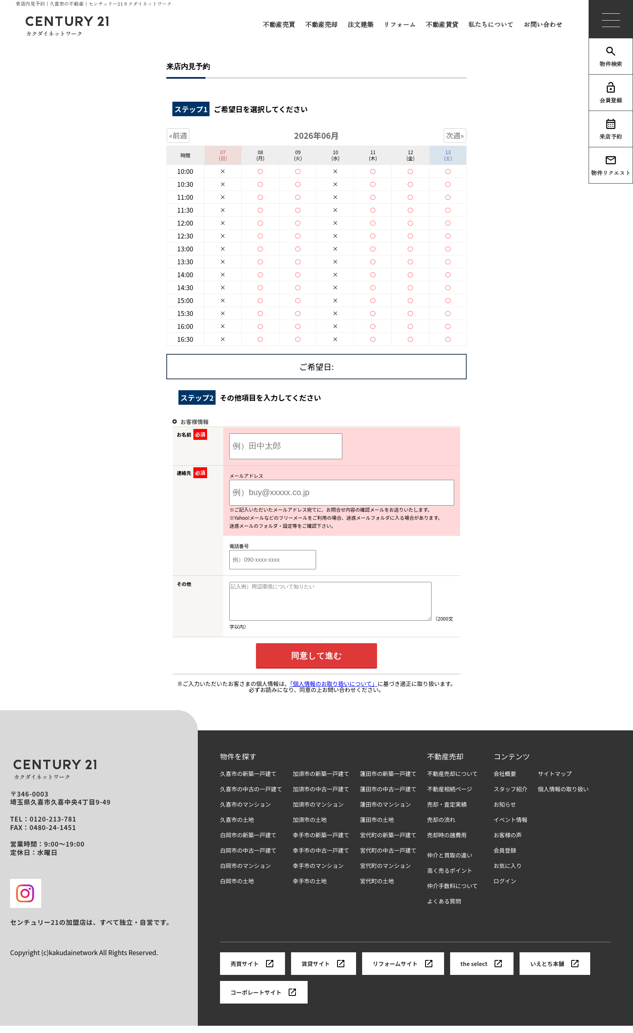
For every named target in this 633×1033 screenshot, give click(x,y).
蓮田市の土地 (377, 827)
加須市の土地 (310, 827)
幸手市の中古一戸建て (321, 858)
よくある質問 (444, 908)
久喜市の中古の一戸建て (251, 796)
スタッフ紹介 (511, 796)
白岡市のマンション (245, 873)
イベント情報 (511, 827)
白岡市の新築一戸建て (248, 842)
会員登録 (610, 93)
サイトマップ (555, 781)
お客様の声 (508, 842)
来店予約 (610, 129)
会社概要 (505, 781)
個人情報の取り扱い (563, 796)
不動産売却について (452, 781)
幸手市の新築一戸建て (321, 842)
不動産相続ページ (449, 796)
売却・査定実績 (447, 812)
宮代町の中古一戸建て (388, 858)
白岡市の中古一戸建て (248, 858)
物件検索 (610, 56)
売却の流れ (441, 827)
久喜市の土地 (237, 827)
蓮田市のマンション (385, 812)
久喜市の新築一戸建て (248, 781)
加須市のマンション (318, 812)
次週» (455, 135)
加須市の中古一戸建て (321, 796)
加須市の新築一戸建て (321, 781)
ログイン (505, 888)
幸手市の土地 (310, 888)
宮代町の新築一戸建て (388, 842)
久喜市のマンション (245, 812)
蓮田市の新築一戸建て (388, 781)
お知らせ (505, 812)
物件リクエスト (611, 165)
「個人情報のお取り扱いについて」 (333, 691)
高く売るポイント (449, 878)
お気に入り (508, 873)
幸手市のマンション (318, 873)
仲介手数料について (452, 893)
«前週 (178, 135)
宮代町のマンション (385, 873)
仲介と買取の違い (449, 862)
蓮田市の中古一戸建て (388, 796)
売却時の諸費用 (447, 842)
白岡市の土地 (237, 888)
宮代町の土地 (377, 888)
